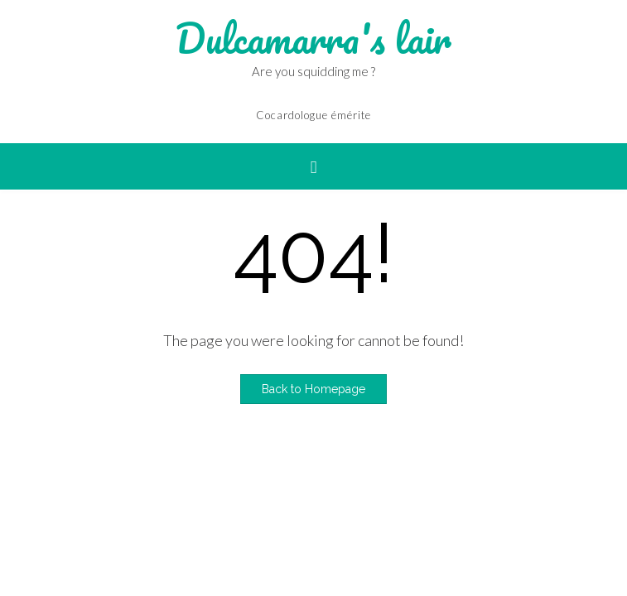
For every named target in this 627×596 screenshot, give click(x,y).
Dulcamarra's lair (313, 38)
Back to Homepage (313, 389)
